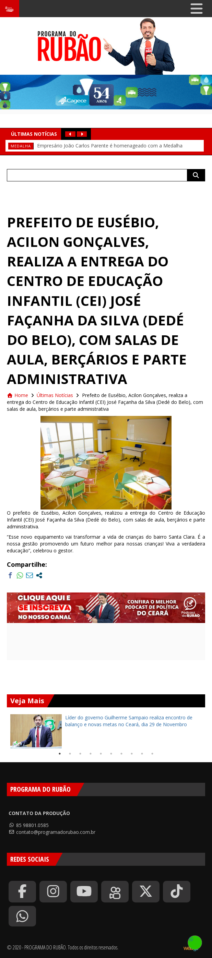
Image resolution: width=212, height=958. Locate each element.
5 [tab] (100, 753)
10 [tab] (152, 753)
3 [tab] (80, 753)
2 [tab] (70, 753)
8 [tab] (131, 753)
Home (17, 395)
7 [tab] (121, 753)
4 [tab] (90, 753)
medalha (21, 145)
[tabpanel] (106, 731)
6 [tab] (111, 753)
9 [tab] (142, 753)
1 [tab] (59, 753)
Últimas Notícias (55, 395)
